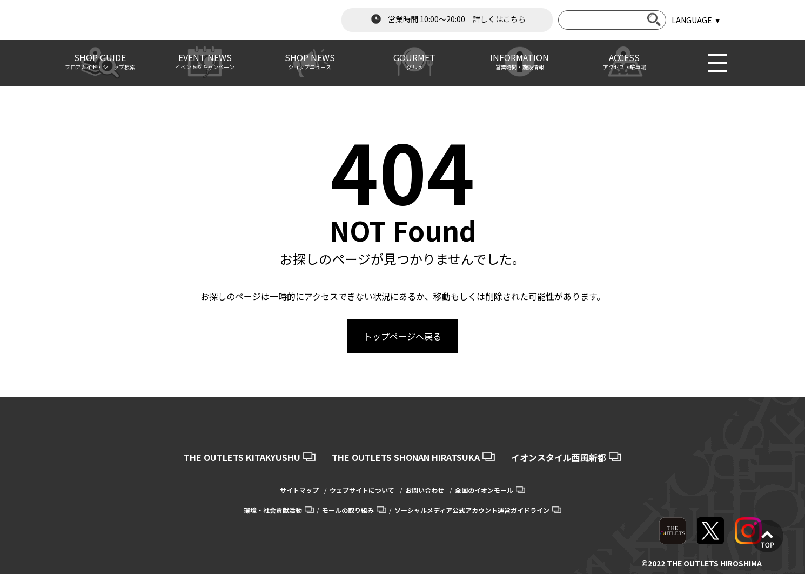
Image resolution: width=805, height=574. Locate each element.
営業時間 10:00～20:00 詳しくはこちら (447, 18)
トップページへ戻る (402, 336)
